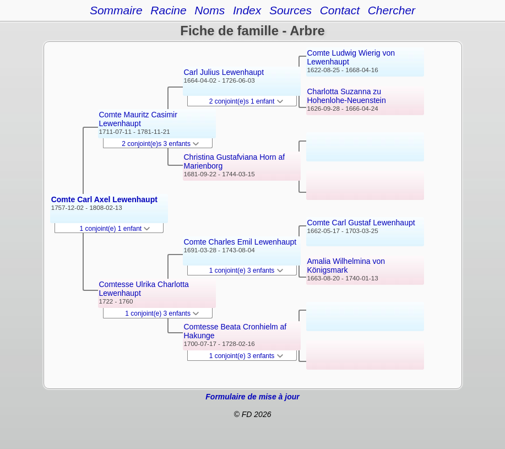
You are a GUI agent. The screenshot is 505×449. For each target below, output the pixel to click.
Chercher (391, 10)
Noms (209, 10)
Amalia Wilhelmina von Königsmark (346, 265)
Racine (168, 10)
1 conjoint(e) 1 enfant (115, 228)
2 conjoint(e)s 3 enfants (160, 144)
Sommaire (116, 10)
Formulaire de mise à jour (252, 396)
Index (247, 10)
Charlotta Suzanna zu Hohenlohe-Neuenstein (346, 96)
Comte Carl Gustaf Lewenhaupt (361, 222)
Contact (340, 10)
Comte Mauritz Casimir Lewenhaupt (138, 119)
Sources (290, 10)
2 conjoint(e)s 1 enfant (246, 101)
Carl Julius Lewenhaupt (224, 72)
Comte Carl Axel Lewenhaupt (104, 199)
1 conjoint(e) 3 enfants (162, 313)
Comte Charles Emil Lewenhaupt (240, 241)
